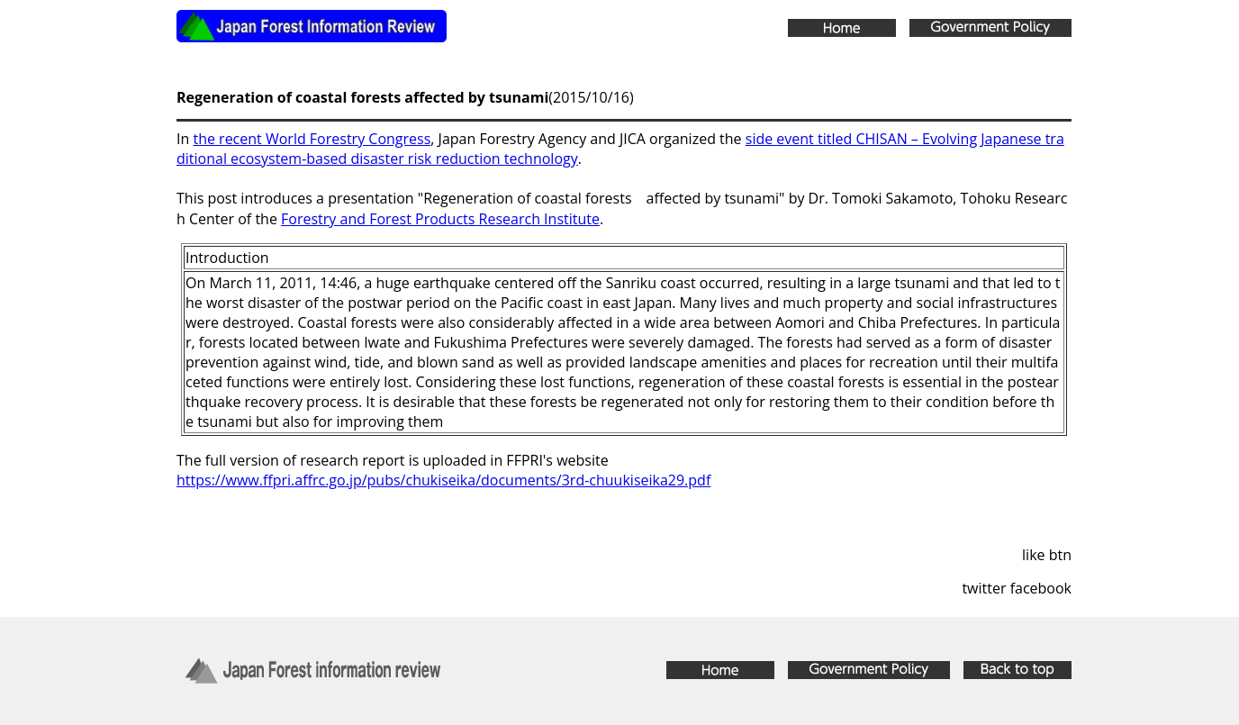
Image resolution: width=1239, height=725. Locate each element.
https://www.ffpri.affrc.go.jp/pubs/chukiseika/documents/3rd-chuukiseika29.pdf (443, 480)
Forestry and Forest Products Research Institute (440, 219)
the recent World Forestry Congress (311, 139)
